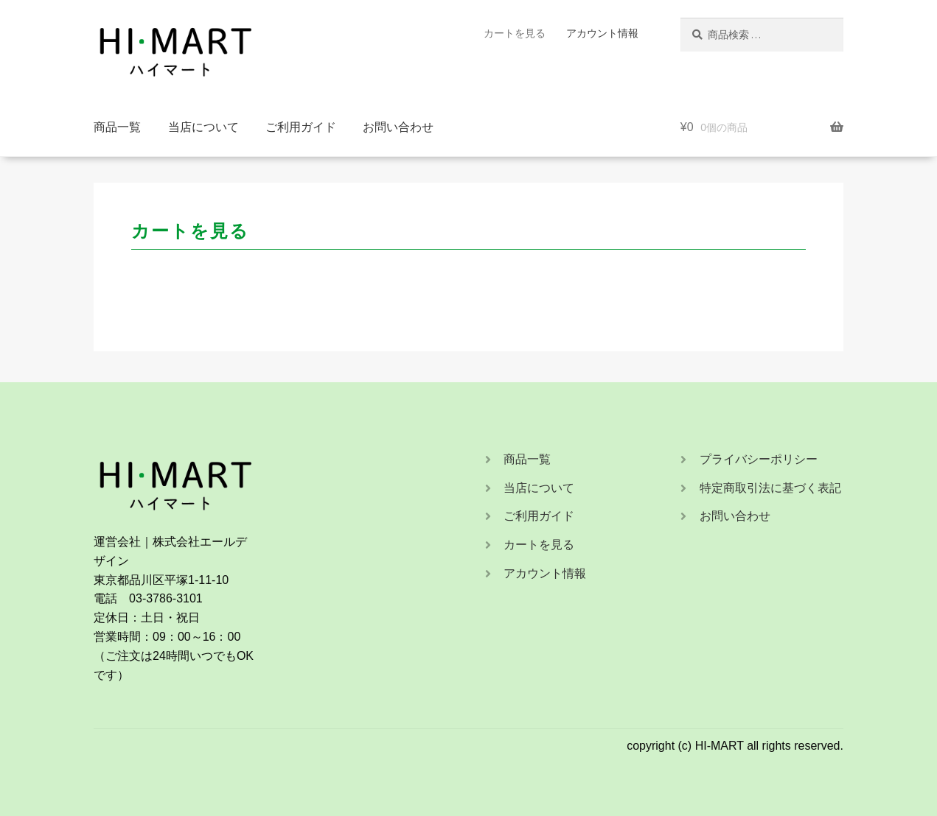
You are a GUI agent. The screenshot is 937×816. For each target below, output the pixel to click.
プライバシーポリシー (759, 459)
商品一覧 (117, 127)
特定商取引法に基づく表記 (770, 488)
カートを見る (515, 33)
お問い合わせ (398, 127)
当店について (203, 127)
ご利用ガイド (300, 127)
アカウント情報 (602, 33)
